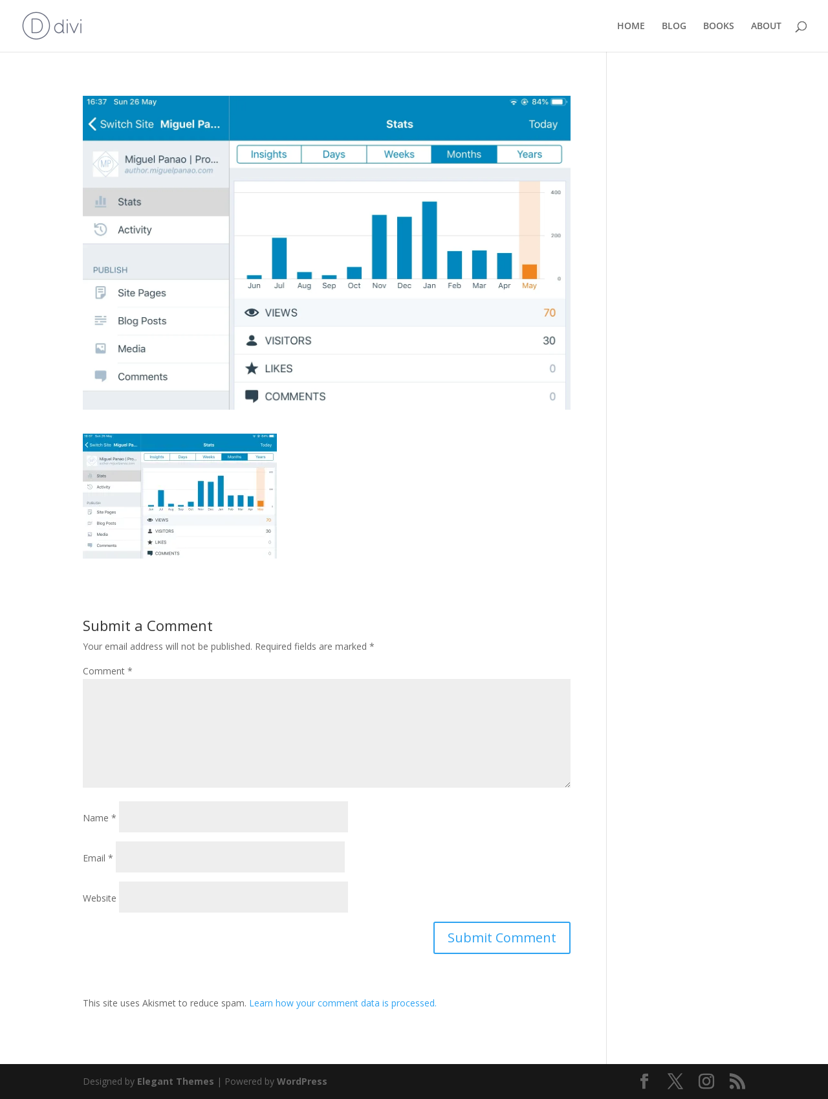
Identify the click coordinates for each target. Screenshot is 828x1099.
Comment (108, 671)
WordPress (302, 1081)
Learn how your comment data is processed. (343, 1003)
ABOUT (766, 26)
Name (99, 818)
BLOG (674, 26)
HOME (631, 26)
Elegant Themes (175, 1081)
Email (98, 858)
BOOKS (718, 26)
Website (99, 898)
